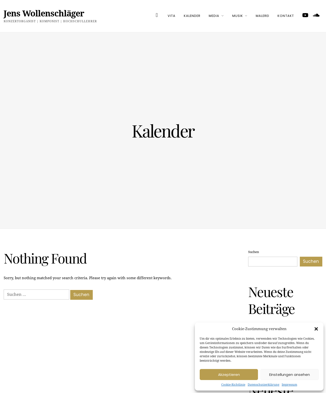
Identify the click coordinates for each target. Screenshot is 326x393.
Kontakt (286, 16)
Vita (171, 16)
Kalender (192, 16)
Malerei (262, 16)
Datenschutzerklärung (263, 384)
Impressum (289, 384)
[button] (316, 328)
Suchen (253, 252)
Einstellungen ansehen (289, 374)
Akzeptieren (229, 374)
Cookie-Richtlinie (233, 384)
